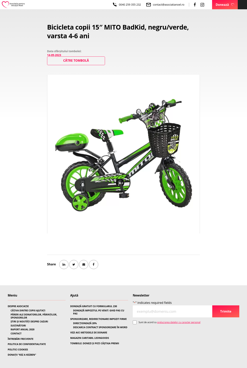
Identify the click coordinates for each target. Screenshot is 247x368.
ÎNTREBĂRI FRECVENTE (20, 339)
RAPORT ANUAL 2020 (22, 329)
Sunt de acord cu (169, 322)
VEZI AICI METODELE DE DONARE (88, 332)
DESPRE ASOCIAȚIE (18, 306)
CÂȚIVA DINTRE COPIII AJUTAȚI (28, 310)
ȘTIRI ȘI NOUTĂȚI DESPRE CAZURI (29, 321)
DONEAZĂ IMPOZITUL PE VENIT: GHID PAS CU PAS (98, 312)
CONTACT (16, 333)
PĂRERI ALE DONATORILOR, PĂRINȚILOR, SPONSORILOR (34, 316)
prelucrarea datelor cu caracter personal (178, 322)
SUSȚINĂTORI (18, 325)
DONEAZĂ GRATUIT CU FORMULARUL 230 (93, 306)
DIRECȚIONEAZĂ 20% (85, 323)
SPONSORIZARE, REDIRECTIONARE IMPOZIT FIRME (98, 319)
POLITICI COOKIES (18, 349)
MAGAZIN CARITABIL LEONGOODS (89, 338)
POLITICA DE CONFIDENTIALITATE (27, 344)
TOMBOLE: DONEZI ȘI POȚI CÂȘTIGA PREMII (94, 343)
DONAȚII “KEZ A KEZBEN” (22, 354)
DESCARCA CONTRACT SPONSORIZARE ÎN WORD (100, 327)
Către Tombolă (76, 60)
